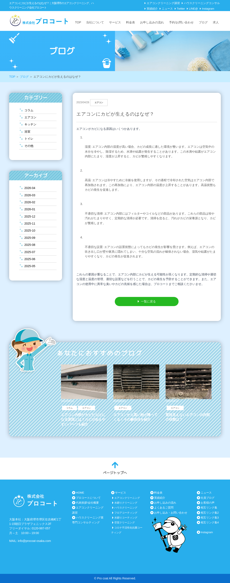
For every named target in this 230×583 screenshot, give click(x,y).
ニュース (167, 8)
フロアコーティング (125, 512)
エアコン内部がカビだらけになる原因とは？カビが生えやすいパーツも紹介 (83, 419)
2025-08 (29, 244)
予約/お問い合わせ (181, 22)
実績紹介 (152, 8)
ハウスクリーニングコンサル (202, 3)
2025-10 (29, 230)
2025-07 (29, 252)
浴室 (27, 131)
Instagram (208, 8)
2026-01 (29, 209)
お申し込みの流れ (152, 22)
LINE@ (193, 8)
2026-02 (29, 202)
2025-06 (29, 259)
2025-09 (29, 237)
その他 (28, 146)
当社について (95, 22)
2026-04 (29, 188)
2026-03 (29, 195)
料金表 (130, 22)
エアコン (30, 117)
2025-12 (29, 216)
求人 (216, 22)
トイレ (28, 138)
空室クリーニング (124, 522)
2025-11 (29, 223)
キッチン (30, 124)
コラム (28, 110)
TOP (78, 22)
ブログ (203, 22)
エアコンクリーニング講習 (163, 3)
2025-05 (29, 266)
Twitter (181, 8)
